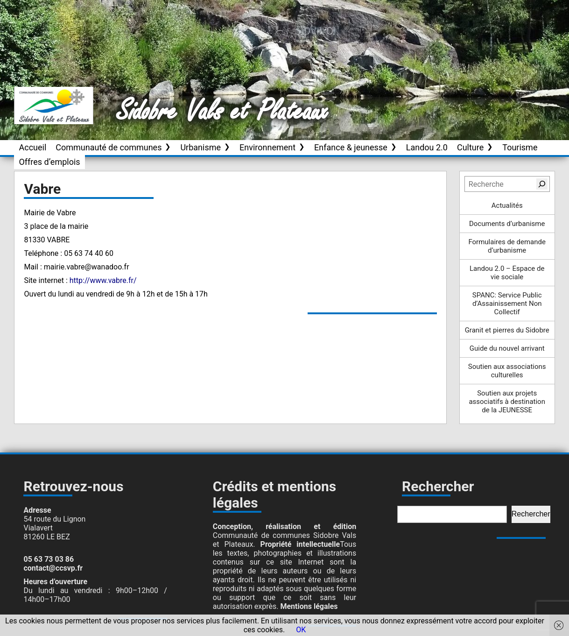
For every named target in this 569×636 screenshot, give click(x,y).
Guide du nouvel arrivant (507, 348)
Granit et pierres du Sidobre (507, 330)
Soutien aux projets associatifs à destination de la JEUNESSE (507, 401)
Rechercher (531, 514)
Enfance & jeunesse (350, 147)
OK (301, 629)
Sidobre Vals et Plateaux (223, 111)
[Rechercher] (542, 184)
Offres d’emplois (49, 162)
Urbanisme (200, 147)
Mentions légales (308, 606)
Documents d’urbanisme (507, 223)
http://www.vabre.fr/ (103, 280)
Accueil (32, 147)
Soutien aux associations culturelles (507, 370)
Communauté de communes (109, 147)
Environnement (267, 147)
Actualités (507, 205)
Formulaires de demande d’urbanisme (507, 246)
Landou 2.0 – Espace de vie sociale (507, 272)
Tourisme (519, 147)
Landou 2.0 (427, 147)
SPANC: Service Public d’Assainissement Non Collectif (507, 303)
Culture (470, 147)
